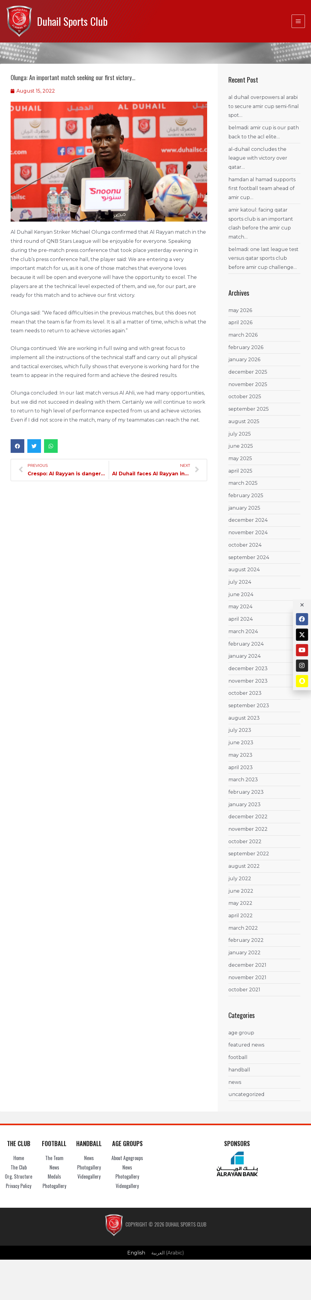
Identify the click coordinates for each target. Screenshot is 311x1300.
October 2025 (244, 396)
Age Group (241, 1033)
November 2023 (248, 681)
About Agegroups (127, 1158)
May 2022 (240, 903)
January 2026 (244, 359)
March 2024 (243, 631)
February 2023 (246, 792)
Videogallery (89, 1176)
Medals (54, 1176)
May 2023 (240, 755)
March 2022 (243, 928)
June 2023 (240, 742)
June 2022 (240, 891)
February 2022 (246, 940)
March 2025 (243, 483)
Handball (239, 1070)
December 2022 (248, 817)
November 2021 (247, 977)
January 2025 (244, 508)
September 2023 (248, 705)
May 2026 (240, 310)
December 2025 (247, 372)
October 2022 (244, 841)
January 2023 (244, 804)
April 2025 (240, 471)
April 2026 (240, 322)
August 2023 (244, 718)
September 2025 (248, 409)
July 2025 (239, 433)
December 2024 (248, 520)
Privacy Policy (18, 1186)
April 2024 (240, 619)
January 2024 (244, 656)
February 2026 (245, 347)
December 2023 (248, 668)
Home (18, 1158)
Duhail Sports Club (72, 21)
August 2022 (244, 866)
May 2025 (240, 458)
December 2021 (247, 965)
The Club (19, 1167)
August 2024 (244, 569)
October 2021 (244, 990)
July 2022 (239, 878)
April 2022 (240, 915)
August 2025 (243, 421)
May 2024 (240, 606)
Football (238, 1057)
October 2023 (244, 693)
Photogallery (54, 1186)
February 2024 (246, 644)
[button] (17, 446)
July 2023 (239, 730)
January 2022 (244, 952)
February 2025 (245, 495)
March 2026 (243, 335)
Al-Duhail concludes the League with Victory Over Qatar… (257, 158)
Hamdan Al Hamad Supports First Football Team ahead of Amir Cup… (262, 188)
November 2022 (248, 829)
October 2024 (244, 545)
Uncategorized (246, 1094)
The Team (54, 1158)
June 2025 (240, 446)
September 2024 (248, 557)
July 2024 (239, 582)
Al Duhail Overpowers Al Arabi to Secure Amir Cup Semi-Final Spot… (263, 106)
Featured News (246, 1045)
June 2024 (240, 594)
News (234, 1082)
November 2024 (248, 532)
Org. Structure (18, 1176)
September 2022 (248, 854)
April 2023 (240, 767)
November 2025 (247, 384)
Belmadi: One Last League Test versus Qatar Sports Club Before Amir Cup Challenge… (263, 258)
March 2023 (243, 779)
